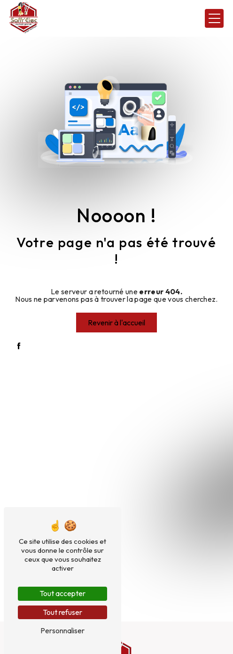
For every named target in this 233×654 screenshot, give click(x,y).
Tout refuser (62, 612)
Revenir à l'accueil (116, 322)
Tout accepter (62, 593)
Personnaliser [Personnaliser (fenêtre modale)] (62, 630)
